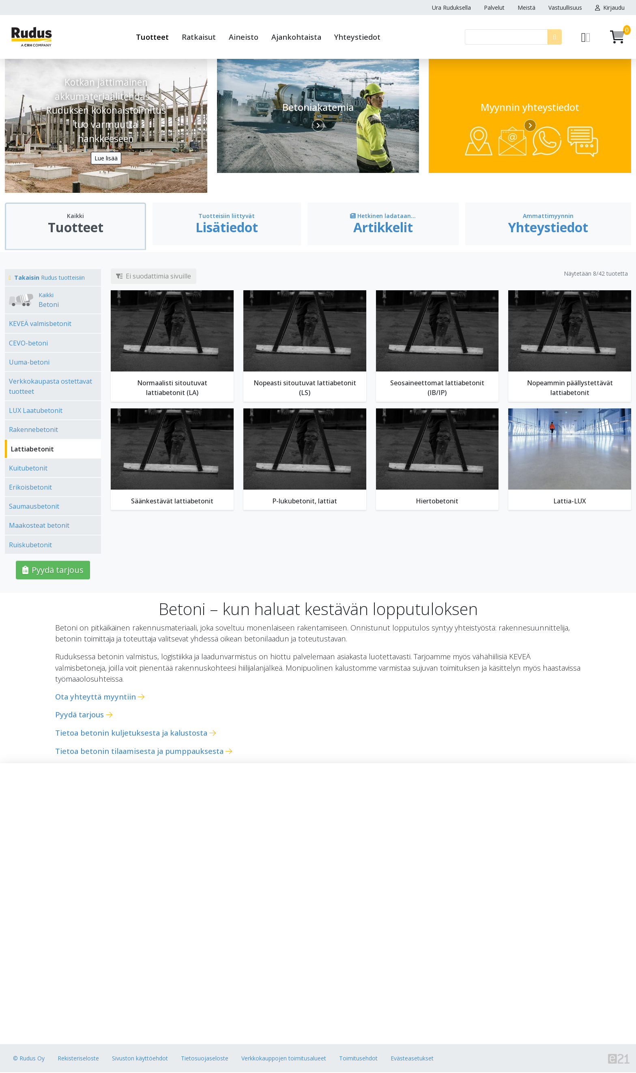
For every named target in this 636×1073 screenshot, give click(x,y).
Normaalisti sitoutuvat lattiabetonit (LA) (172, 388)
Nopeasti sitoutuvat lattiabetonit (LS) (305, 388)
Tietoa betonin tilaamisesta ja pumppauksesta (139, 751)
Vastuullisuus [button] (565, 7)
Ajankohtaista (296, 37)
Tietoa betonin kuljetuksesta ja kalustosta (131, 733)
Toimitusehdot (358, 1059)
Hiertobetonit (437, 501)
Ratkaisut (199, 37)
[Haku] (506, 37)
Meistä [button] (526, 7)
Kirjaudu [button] (610, 7)
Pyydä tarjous (53, 570)
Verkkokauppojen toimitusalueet (283, 1059)
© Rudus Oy (29, 1059)
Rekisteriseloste (78, 1059)
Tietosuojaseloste (204, 1059)
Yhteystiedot (357, 37)
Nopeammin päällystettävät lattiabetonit (570, 388)
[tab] (75, 228)
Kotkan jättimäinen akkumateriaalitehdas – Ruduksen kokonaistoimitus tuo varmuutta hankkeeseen (106, 109)
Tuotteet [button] (152, 37)
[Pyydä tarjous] (586, 36)
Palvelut (494, 7)
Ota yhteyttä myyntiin (95, 697)
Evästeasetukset (412, 1059)
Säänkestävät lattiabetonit (172, 501)
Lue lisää (106, 158)
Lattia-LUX (569, 501)
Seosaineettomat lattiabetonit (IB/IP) (437, 388)
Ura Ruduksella (451, 7)
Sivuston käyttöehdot (140, 1059)
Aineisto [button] (243, 37)
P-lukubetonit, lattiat (304, 501)
